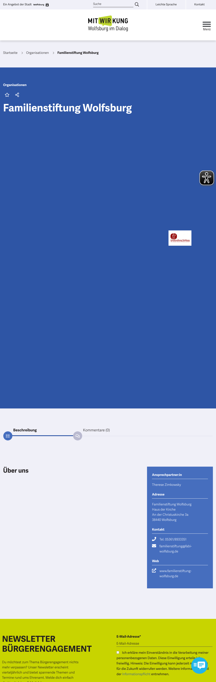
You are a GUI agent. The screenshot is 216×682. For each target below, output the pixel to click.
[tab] (38, 430)
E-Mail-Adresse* (128, 637)
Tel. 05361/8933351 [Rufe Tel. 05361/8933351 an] (172, 539)
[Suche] (113, 4)
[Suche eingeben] (137, 4)
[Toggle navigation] (206, 25)
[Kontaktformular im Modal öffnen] (199, 665)
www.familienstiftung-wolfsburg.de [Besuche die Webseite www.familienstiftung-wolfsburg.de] (175, 573)
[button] (16, 95)
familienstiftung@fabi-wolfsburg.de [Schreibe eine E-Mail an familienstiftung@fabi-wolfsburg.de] (175, 548)
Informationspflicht (136, 674)
